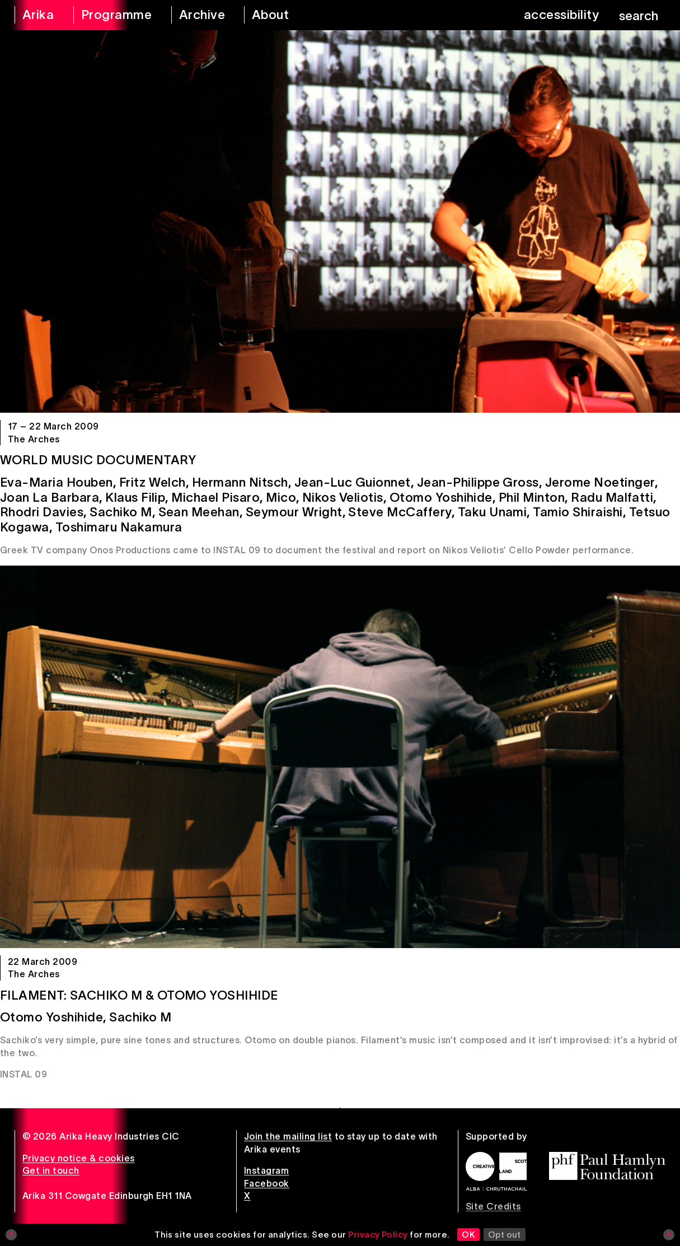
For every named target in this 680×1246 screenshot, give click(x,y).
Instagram (266, 1170)
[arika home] (36, 15)
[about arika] (283, 15)
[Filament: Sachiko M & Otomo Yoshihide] (340, 757)
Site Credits (493, 1206)
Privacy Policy (378, 1234)
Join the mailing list (288, 1136)
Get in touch (50, 1170)
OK (468, 1234)
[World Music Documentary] (340, 221)
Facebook (266, 1183)
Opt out (504, 1234)
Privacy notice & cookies (78, 1158)
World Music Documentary (98, 459)
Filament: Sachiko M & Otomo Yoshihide (139, 995)
